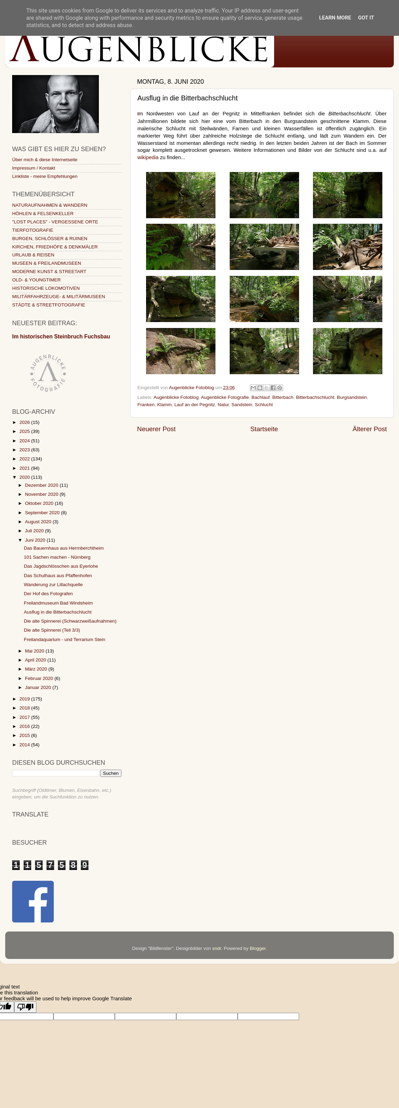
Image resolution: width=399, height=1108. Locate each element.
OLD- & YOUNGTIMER (36, 279)
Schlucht (264, 404)
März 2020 (37, 669)
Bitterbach (283, 397)
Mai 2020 (35, 651)
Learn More (335, 18)
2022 (25, 458)
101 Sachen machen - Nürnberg (57, 557)
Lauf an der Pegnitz (195, 404)
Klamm (164, 404)
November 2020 (42, 494)
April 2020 (36, 660)
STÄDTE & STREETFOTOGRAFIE (48, 304)
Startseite (264, 429)
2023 (25, 449)
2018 (25, 708)
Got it (366, 18)
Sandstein (241, 404)
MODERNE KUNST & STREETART (49, 271)
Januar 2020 (38, 687)
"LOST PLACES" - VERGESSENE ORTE (55, 221)
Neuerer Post (156, 429)
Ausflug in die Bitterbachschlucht (58, 612)
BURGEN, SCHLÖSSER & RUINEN (49, 238)
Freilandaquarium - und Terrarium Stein (64, 639)
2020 (25, 477)
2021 (25, 468)
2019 (25, 698)
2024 (25, 440)
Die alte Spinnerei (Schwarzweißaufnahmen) (70, 621)
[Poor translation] (25, 1007)
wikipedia (148, 157)
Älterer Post (370, 429)
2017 (25, 717)
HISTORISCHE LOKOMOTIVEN (46, 288)
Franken (146, 404)
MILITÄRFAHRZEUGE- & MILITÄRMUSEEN (58, 296)
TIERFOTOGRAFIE (32, 230)
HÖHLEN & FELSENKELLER (43, 213)
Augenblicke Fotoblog (176, 397)
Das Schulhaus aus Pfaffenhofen (58, 575)
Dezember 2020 (42, 485)
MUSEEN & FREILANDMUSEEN (46, 263)
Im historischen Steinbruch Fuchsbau (61, 336)
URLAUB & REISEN (33, 254)
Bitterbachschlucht (315, 397)
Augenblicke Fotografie (225, 397)
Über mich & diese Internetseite (44, 159)
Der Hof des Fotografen (48, 593)
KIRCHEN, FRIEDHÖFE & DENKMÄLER (55, 246)
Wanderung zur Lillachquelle (53, 584)
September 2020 (43, 512)
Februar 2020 (39, 678)
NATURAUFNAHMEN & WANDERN (49, 205)
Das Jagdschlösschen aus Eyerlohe (61, 566)
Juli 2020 (35, 530)
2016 (25, 726)
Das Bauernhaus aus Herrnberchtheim (64, 548)
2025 (25, 431)
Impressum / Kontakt (33, 168)
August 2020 (39, 521)
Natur (223, 404)
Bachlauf (261, 397)
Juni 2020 (35, 540)
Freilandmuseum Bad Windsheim (58, 603)
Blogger (258, 948)
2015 (25, 735)
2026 (25, 422)
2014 (25, 744)
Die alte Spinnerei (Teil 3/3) (52, 630)
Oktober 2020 (40, 503)
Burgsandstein (352, 397)
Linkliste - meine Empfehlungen (44, 176)
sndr (216, 948)
